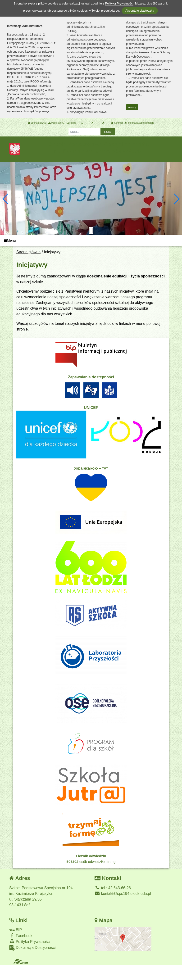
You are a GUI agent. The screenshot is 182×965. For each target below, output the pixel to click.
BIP (15, 930)
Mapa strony (56, 123)
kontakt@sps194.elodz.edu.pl (123, 894)
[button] (5, 199)
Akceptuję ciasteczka (139, 10)
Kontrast (117, 123)
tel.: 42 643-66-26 (113, 888)
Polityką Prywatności (119, 3)
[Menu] (91, 240)
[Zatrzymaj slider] (91, 230)
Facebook (20, 935)
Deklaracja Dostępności (32, 948)
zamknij (132, 107)
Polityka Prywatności (29, 941)
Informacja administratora (139, 123)
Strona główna (37, 123)
